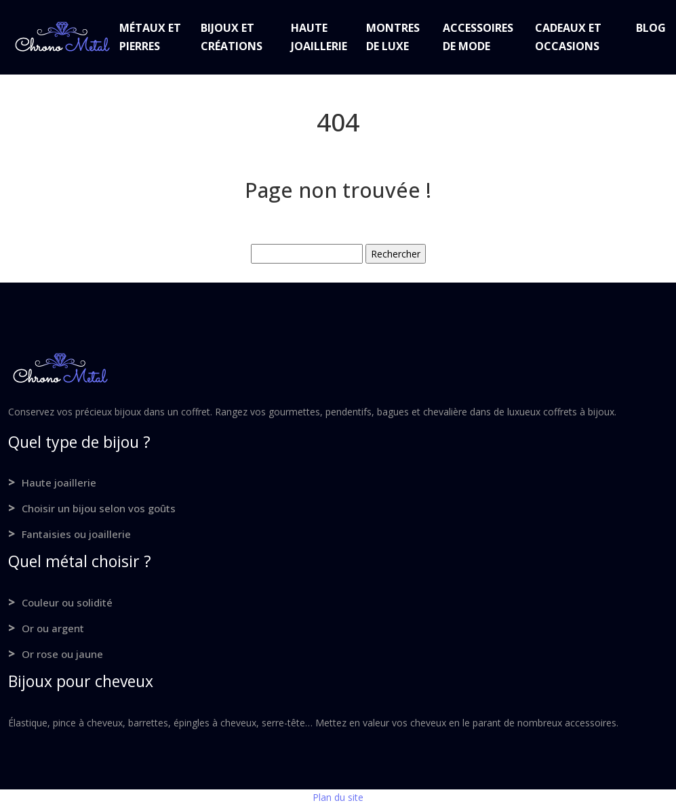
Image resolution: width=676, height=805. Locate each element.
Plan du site (338, 797)
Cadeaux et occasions (568, 37)
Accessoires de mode (478, 37)
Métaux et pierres (150, 37)
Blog (651, 27)
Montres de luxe (393, 37)
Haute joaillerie (319, 37)
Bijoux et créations (231, 37)
